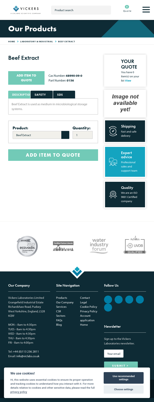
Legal (83, 302)
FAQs (59, 320)
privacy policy (18, 391)
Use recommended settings (124, 378)
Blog (59, 324)
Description (21, 94)
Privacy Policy (88, 311)
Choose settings (123, 389)
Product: (20, 128)
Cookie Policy (88, 307)
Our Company (65, 302)
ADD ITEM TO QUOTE (26, 77)
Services (61, 307)
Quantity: (81, 128)
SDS (60, 94)
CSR (58, 311)
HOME (11, 41)
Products (61, 298)
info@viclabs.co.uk (27, 356)
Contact (85, 298)
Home (84, 324)
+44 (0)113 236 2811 (26, 351)
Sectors (60, 315)
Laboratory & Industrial (36, 41)
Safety (40, 94)
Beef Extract (66, 41)
